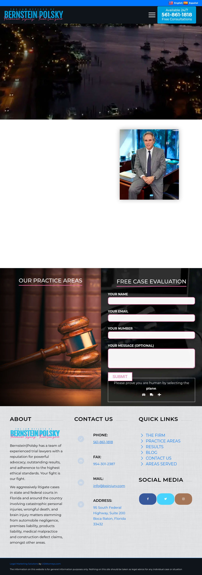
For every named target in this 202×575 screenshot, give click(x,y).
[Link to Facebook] (147, 499)
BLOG (151, 452)
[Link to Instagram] (183, 499)
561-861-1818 (103, 442)
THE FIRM (155, 435)
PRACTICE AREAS (163, 441)
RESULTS (155, 446)
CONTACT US (158, 458)
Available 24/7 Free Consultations (177, 14)
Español (190, 3)
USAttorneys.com (51, 563)
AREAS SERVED (161, 464)
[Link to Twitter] (165, 499)
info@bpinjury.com (109, 486)
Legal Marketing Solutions (24, 563)
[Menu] (150, 15)
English (175, 3)
